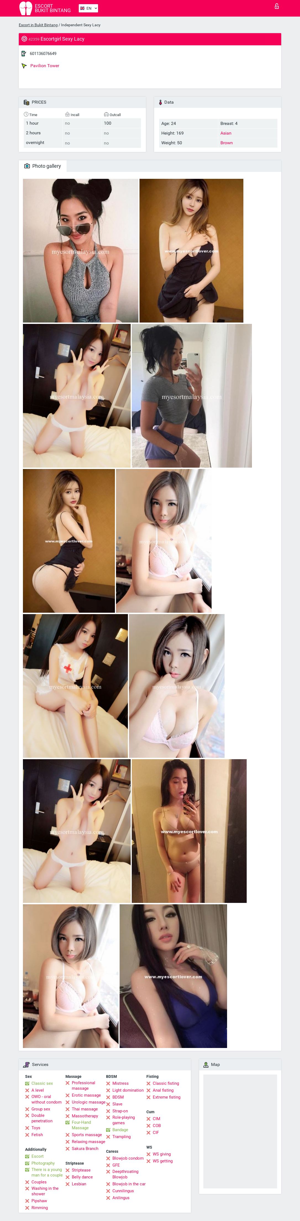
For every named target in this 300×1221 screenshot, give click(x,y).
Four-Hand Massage (81, 1125)
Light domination (128, 1090)
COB (157, 1125)
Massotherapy (85, 1115)
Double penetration (41, 1118)
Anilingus (121, 1197)
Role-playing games (123, 1120)
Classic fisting (166, 1083)
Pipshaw (39, 1200)
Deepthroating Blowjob (125, 1174)
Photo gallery (42, 166)
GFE (116, 1165)
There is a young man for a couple (47, 1172)
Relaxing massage (88, 1141)
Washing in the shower (45, 1191)
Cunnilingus (123, 1190)
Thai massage (85, 1109)
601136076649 (43, 53)
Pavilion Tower (40, 66)
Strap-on (120, 1111)
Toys (35, 1127)
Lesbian (79, 1183)
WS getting (163, 1161)
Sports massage (87, 1134)
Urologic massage (89, 1102)
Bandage (120, 1129)
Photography (43, 1163)
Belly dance (82, 1177)
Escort (37, 1156)
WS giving (162, 1154)
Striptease (81, 1170)
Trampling (121, 1136)
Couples (39, 1182)
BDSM (118, 1097)
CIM (156, 1118)
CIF (156, 1132)
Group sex (40, 1109)
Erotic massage (86, 1095)
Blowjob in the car (129, 1183)
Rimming (39, 1207)
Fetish (37, 1134)
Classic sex (42, 1083)
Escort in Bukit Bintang (38, 25)
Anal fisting (163, 1090)
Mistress (120, 1083)
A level (37, 1090)
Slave (117, 1104)
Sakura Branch (85, 1148)
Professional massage (83, 1085)
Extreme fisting (166, 1097)
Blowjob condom (128, 1158)
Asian (225, 133)
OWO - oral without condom (46, 1099)
